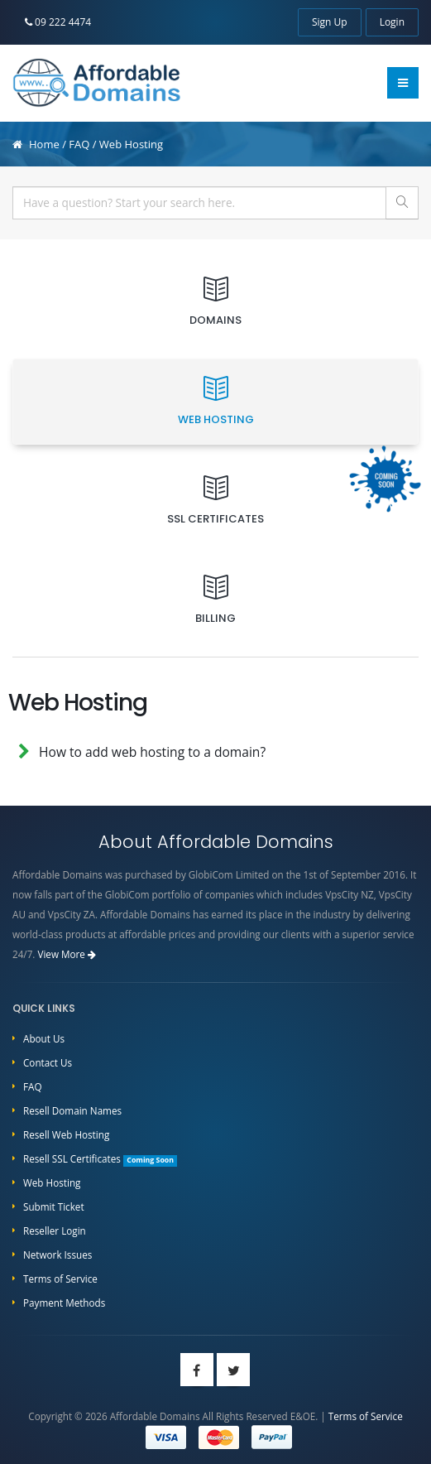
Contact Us (47, 1062)
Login (392, 22)
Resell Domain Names (72, 1110)
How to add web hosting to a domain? (152, 752)
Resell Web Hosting (66, 1134)
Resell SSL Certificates (100, 1158)
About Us (44, 1038)
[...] (199, 202)
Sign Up (329, 22)
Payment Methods (64, 1302)
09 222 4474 (58, 22)
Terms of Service (60, 1278)
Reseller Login (54, 1230)
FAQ (79, 144)
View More (66, 954)
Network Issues (57, 1254)
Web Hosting (51, 1182)
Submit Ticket (53, 1206)
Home (44, 144)
